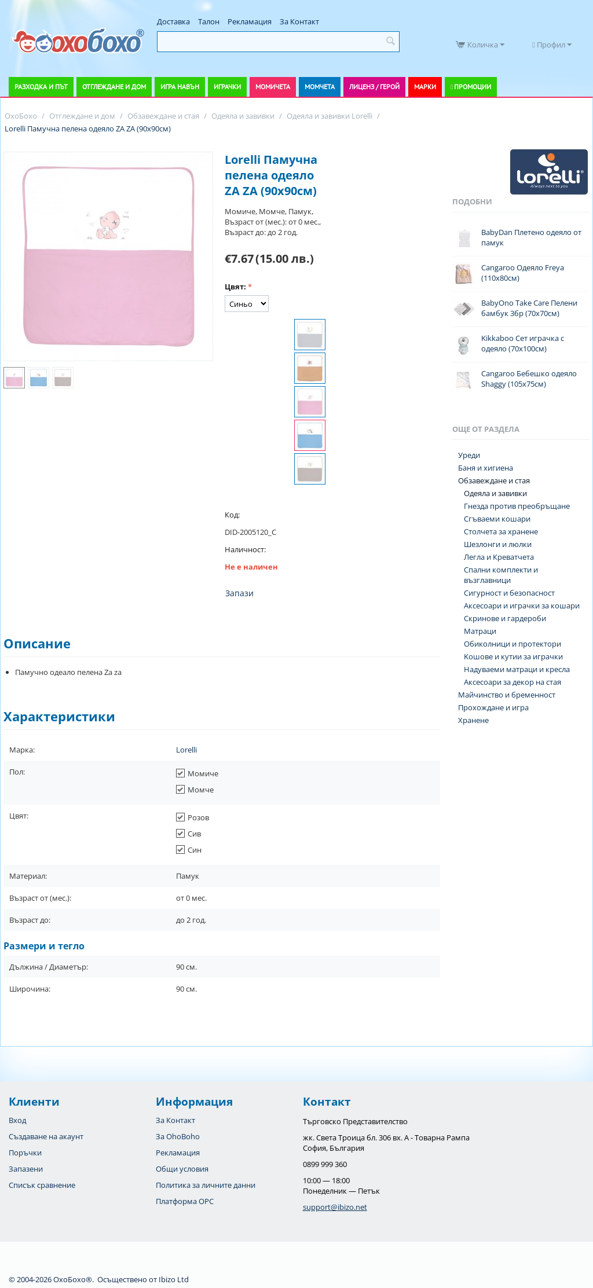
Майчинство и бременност (506, 694)
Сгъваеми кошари (497, 518)
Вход (17, 1120)
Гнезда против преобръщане (517, 506)
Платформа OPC (185, 1201)
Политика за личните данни (205, 1185)
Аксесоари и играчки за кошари (522, 605)
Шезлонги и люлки (498, 544)
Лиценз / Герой (374, 86)
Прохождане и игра (493, 707)
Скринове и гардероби (505, 618)
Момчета (320, 86)
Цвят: (235, 286)
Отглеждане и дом (114, 86)
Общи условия (182, 1169)
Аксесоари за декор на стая (512, 682)
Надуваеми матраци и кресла (517, 669)
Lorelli (186, 749)
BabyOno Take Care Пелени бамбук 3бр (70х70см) (529, 308)
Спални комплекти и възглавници (501, 574)
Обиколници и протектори (512, 644)
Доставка (173, 21)
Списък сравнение (42, 1185)
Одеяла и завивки (495, 493)
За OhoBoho (178, 1136)
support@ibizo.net (335, 1207)
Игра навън (179, 86)
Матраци (480, 631)
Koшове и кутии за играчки (513, 656)
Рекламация (250, 21)
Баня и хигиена (485, 468)
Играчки (227, 86)
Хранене (473, 720)
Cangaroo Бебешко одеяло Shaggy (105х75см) (529, 378)
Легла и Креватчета (499, 557)
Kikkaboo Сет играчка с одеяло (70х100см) (522, 343)
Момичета (272, 86)
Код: (232, 514)
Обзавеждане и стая (494, 480)
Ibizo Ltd (174, 1279)
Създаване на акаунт (46, 1136)
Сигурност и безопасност (509, 593)
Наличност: (245, 549)
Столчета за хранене (501, 531)
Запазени (26, 1169)
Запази (239, 593)
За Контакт (299, 21)
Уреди (469, 455)
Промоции (472, 86)
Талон (208, 21)
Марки (425, 86)
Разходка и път (41, 86)
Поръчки (25, 1152)
